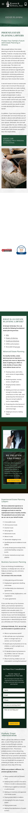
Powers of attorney (12, 338)
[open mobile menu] (2, 4)
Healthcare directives (12, 341)
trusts (18, 347)
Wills (7, 335)
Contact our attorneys (8, 139)
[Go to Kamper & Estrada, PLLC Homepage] (15, 4)
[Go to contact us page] (14, 480)
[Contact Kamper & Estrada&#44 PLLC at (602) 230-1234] (26, 4)
